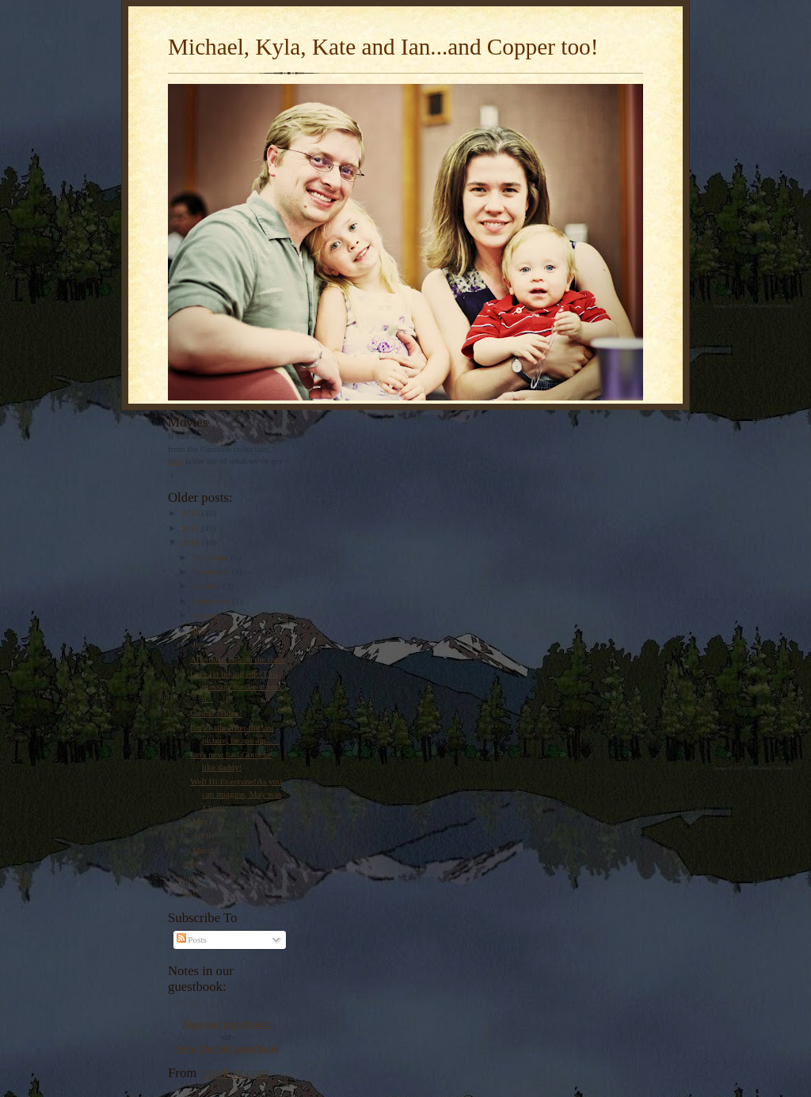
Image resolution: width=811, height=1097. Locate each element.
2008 (191, 879)
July (200, 630)
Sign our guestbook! (227, 1024)
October (207, 585)
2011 (191, 528)
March (205, 850)
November (212, 571)
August (206, 615)
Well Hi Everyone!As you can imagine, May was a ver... (236, 793)
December (211, 557)
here (175, 460)
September (212, 600)
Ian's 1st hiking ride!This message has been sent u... (235, 686)
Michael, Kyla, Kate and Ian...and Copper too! (383, 46)
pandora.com (234, 1072)
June (201, 644)
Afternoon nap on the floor (237, 659)
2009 (191, 864)
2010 (191, 542)
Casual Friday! (216, 713)
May (201, 821)
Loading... (186, 1000)
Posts (192, 939)
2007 (191, 893)
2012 (191, 513)
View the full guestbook (228, 1048)
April (202, 835)
